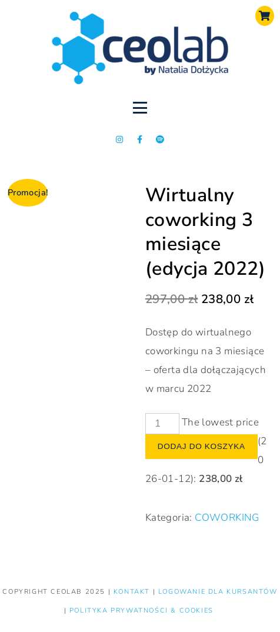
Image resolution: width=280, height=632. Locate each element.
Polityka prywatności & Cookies (141, 610)
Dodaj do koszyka (201, 446)
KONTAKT (133, 591)
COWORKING (227, 517)
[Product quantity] (162, 423)
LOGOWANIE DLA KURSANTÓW (218, 591)
